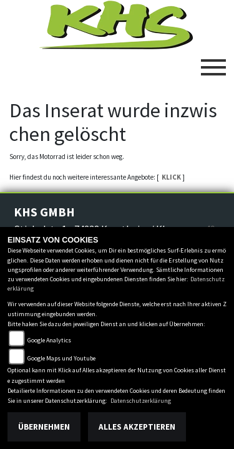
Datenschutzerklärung (140, 401)
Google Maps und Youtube (61, 358)
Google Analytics (49, 340)
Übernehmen (44, 427)
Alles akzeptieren (137, 427)
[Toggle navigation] (213, 62)
